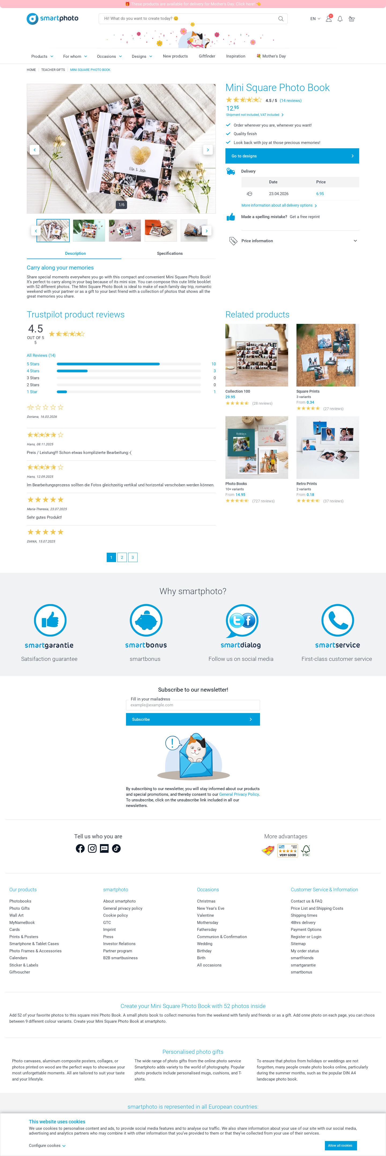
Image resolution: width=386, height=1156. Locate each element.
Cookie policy (115, 915)
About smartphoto (119, 901)
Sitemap (298, 943)
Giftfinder (207, 56)
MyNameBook (22, 922)
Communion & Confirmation (222, 936)
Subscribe (141, 719)
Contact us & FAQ (306, 901)
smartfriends (302, 958)
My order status (305, 951)
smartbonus (301, 972)
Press (108, 936)
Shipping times (304, 915)
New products (175, 56)
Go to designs (244, 156)
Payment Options (306, 929)
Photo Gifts (19, 908)
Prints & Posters (23, 936)
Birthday (204, 951)
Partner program (117, 951)
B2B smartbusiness (120, 958)
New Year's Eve (210, 908)
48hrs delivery (303, 922)
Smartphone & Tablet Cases (34, 943)
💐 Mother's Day (271, 56)
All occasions (209, 965)
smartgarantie (303, 965)
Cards (14, 929)
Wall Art (16, 915)
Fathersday (207, 929)
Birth (201, 958)
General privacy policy (122, 908)
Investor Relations (119, 943)
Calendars (18, 958)
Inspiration (235, 56)
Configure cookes (47, 1145)
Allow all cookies (340, 1145)
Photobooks (20, 901)
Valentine (205, 915)
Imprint (109, 929)
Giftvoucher (19, 972)
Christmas (206, 901)
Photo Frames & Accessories (35, 951)
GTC (107, 922)
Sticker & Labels (23, 965)
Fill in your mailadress (150, 699)
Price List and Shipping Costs (317, 908)
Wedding (204, 943)
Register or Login (306, 936)
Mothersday (207, 922)
